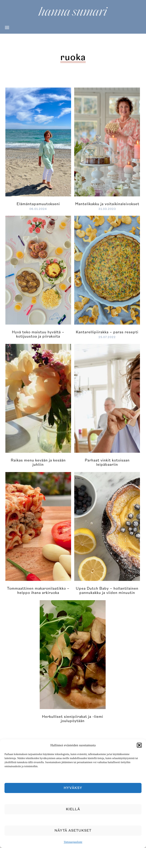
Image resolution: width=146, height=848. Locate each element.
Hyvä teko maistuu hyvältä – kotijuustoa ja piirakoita (38, 334)
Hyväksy (73, 788)
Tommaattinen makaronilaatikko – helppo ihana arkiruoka (38, 590)
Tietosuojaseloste (73, 842)
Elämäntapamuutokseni (38, 204)
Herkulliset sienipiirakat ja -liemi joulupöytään (72, 718)
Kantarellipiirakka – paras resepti (107, 332)
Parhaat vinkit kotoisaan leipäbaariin (107, 462)
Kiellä (73, 809)
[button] (139, 745)
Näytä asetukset (73, 830)
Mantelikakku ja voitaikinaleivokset (107, 204)
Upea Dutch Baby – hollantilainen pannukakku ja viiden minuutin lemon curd (107, 592)
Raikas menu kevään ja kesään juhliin (38, 462)
